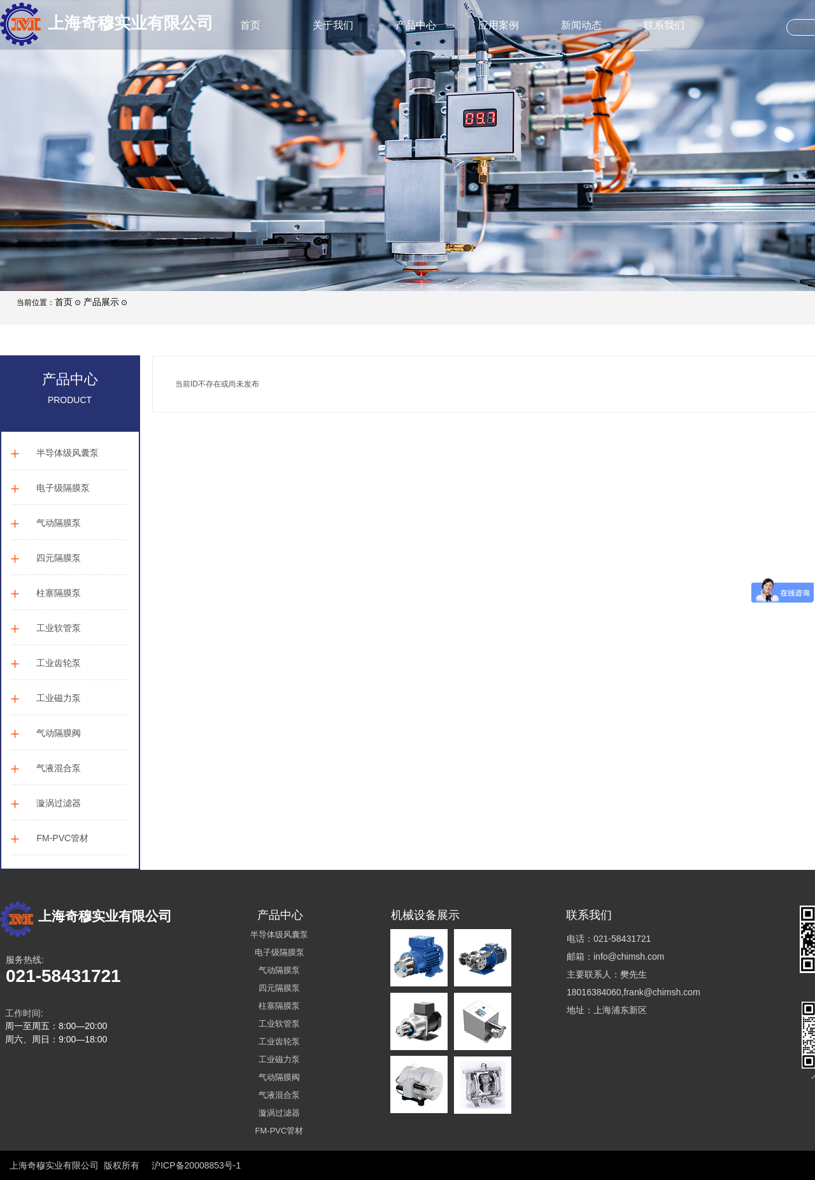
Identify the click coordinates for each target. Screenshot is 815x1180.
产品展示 (101, 302)
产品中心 (415, 25)
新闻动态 (581, 25)
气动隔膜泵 (58, 523)
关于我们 (333, 25)
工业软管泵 (58, 628)
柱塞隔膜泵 (58, 593)
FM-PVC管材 (62, 838)
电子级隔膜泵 (63, 488)
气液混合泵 (58, 768)
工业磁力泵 (58, 698)
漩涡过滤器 (58, 803)
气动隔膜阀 (58, 733)
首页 (250, 25)
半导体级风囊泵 (67, 453)
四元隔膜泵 (58, 558)
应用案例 (498, 25)
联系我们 (664, 25)
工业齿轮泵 (58, 663)
